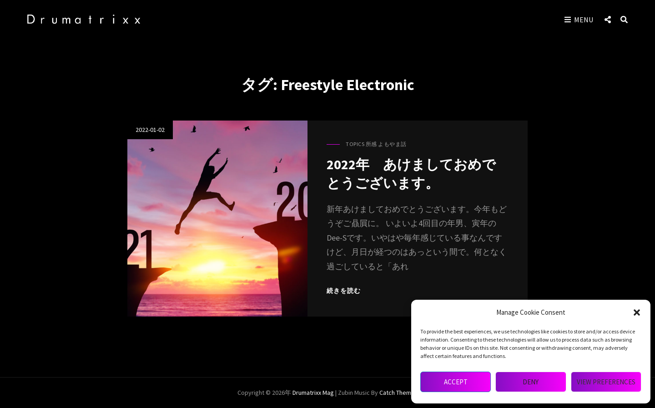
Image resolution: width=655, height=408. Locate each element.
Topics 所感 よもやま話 (376, 144)
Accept (456, 382)
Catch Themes (398, 393)
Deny (531, 382)
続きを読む (345, 291)
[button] (636, 312)
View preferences (606, 382)
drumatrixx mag (313, 393)
